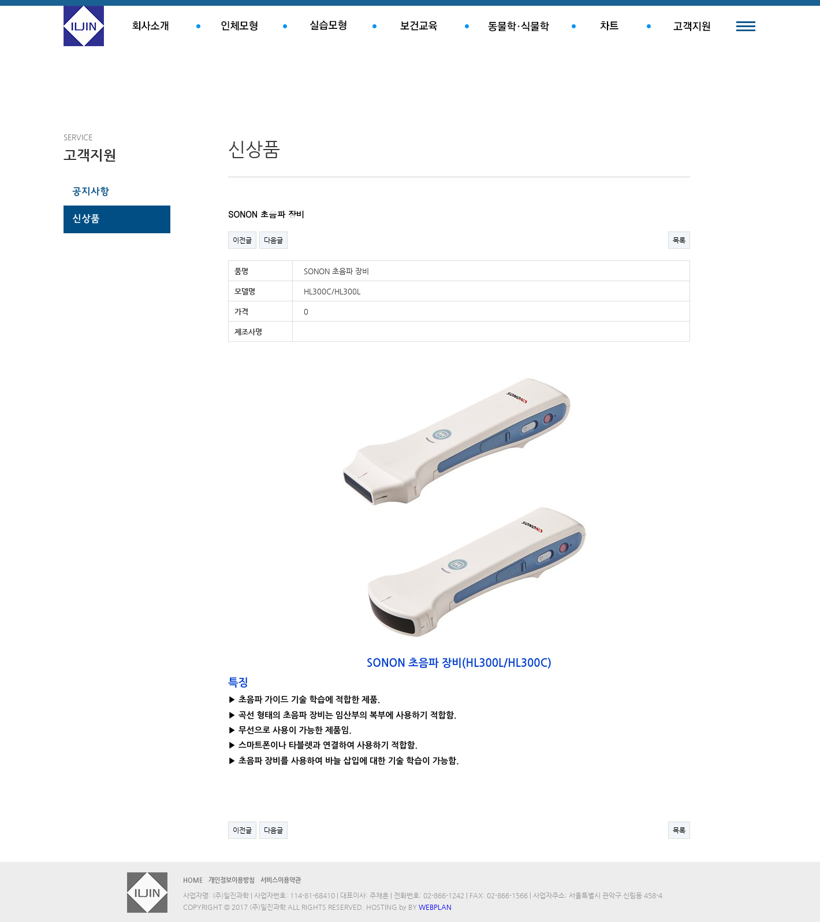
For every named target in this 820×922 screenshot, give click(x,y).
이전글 (242, 240)
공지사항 (90, 192)
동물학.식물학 (518, 26)
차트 (609, 26)
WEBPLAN (435, 907)
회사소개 (150, 26)
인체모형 (239, 26)
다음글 (273, 240)
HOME (193, 880)
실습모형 (327, 26)
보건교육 (418, 26)
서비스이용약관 (280, 880)
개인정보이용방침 (231, 880)
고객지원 (691, 26)
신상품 (86, 219)
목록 (679, 240)
